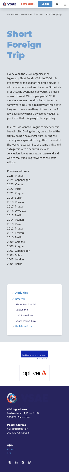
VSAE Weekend (25, 315)
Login (45, 4)
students (27, 4)
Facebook (10, 462)
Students (23, 14)
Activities (21, 292)
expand (13, 292)
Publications (24, 326)
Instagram (23, 462)
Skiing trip (22, 310)
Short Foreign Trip (53, 14)
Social (32, 14)
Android (11, 449)
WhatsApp (29, 462)
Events (40, 14)
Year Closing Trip (26, 321)
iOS (9, 453)
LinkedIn (16, 462)
